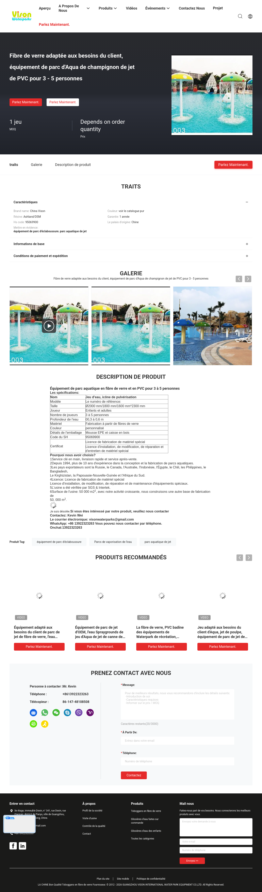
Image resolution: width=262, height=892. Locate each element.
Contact (86, 833)
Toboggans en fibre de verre (146, 811)
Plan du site (103, 878)
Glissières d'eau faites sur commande (145, 821)
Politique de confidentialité (151, 878)
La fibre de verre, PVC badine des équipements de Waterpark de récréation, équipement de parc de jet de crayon (160, 636)
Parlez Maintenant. (25, 102)
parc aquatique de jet (158, 541)
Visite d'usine (89, 818)
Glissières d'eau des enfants (146, 831)
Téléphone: (129, 753)
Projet (218, 8)
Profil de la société (92, 810)
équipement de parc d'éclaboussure (59, 541)
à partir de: (129, 732)
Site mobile (123, 878)
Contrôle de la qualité (93, 826)
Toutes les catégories (142, 838)
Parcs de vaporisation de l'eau (113, 541)
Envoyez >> (192, 860)
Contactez (134, 775)
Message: (128, 684)
